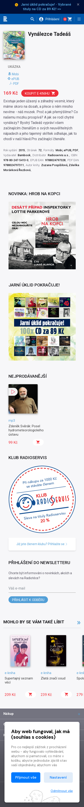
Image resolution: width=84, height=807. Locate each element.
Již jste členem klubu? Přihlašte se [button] (42, 544)
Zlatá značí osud (53, 678)
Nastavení (58, 777)
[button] (33, 19)
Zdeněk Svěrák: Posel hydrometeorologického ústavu (26, 430)
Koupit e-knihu (40, 93)
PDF (14, 83)
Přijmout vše (25, 777)
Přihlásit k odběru (28, 600)
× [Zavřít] (78, 4)
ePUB (13, 79)
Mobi (13, 74)
